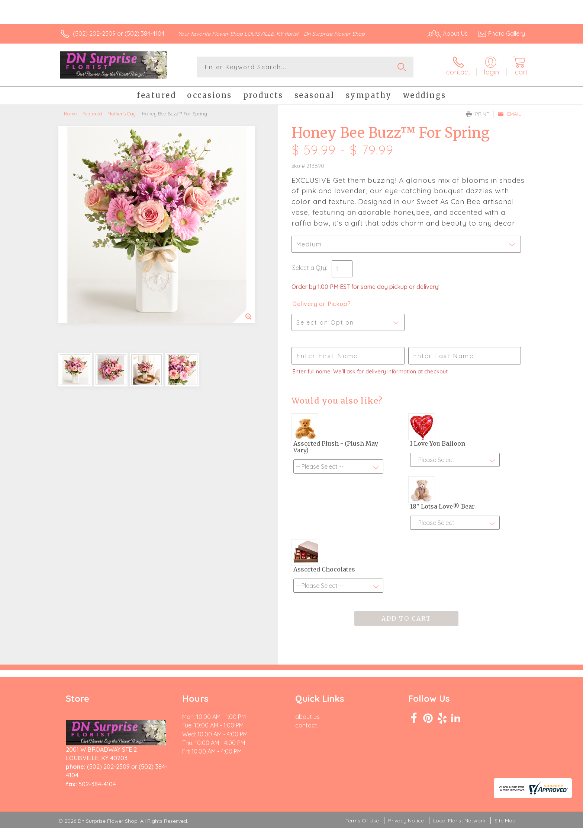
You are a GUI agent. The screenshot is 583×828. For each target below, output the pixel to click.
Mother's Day (121, 114)
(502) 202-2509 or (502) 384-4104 (118, 33)
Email (509, 114)
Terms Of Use (362, 820)
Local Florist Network (459, 820)
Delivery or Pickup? (321, 304)
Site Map (505, 820)
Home (70, 114)
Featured (92, 114)
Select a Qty (309, 267)
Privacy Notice (406, 820)
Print (478, 114)
